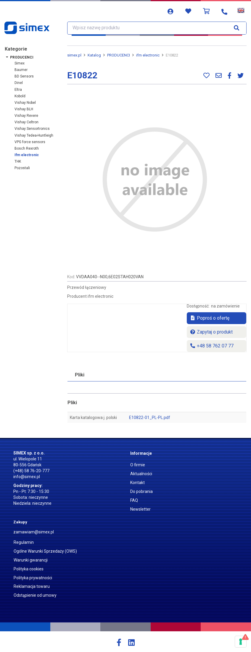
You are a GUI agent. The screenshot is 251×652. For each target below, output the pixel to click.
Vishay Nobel (25, 103)
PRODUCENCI (21, 57)
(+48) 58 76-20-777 (31, 470)
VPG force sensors (30, 142)
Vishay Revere (26, 116)
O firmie (137, 464)
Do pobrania (141, 491)
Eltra (18, 90)
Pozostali (22, 168)
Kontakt (137, 482)
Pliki (79, 375)
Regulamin (24, 542)
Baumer (21, 70)
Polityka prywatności (33, 577)
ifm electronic (27, 155)
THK (18, 161)
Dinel (19, 83)
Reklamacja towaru (32, 586)
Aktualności (141, 473)
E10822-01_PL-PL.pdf (149, 417)
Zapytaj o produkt (211, 332)
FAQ (134, 500)
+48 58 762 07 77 (212, 346)
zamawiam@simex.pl (33, 532)
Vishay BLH (24, 109)
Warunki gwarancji (31, 560)
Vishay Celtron (26, 122)
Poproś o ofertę (209, 318)
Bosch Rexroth (27, 148)
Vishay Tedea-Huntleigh (34, 135)
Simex (20, 63)
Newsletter (140, 509)
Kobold (20, 96)
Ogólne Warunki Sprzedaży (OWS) (45, 551)
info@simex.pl (26, 476)
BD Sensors (24, 76)
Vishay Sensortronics (32, 129)
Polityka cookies (29, 569)
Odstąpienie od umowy (35, 595)
